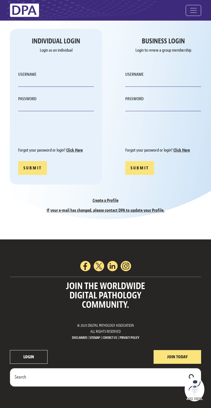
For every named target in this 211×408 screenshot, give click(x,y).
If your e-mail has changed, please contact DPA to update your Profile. (106, 210)
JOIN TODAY (177, 357)
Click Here (74, 150)
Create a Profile (105, 200)
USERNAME (27, 74)
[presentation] (60, 130)
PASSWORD (27, 99)
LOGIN (28, 357)
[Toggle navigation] (193, 10)
